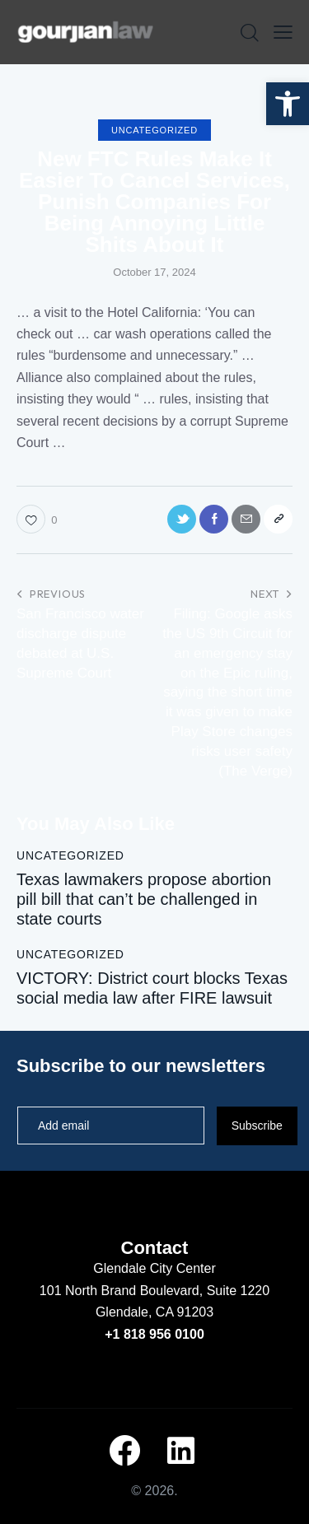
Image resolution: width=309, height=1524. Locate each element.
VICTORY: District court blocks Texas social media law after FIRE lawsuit (152, 988)
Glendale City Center (154, 1268)
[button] (287, 103)
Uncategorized (154, 130)
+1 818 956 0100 (154, 1334)
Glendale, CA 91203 (154, 1312)
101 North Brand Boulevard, (123, 1291)
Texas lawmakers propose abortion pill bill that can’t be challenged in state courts (143, 899)
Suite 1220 (238, 1291)
